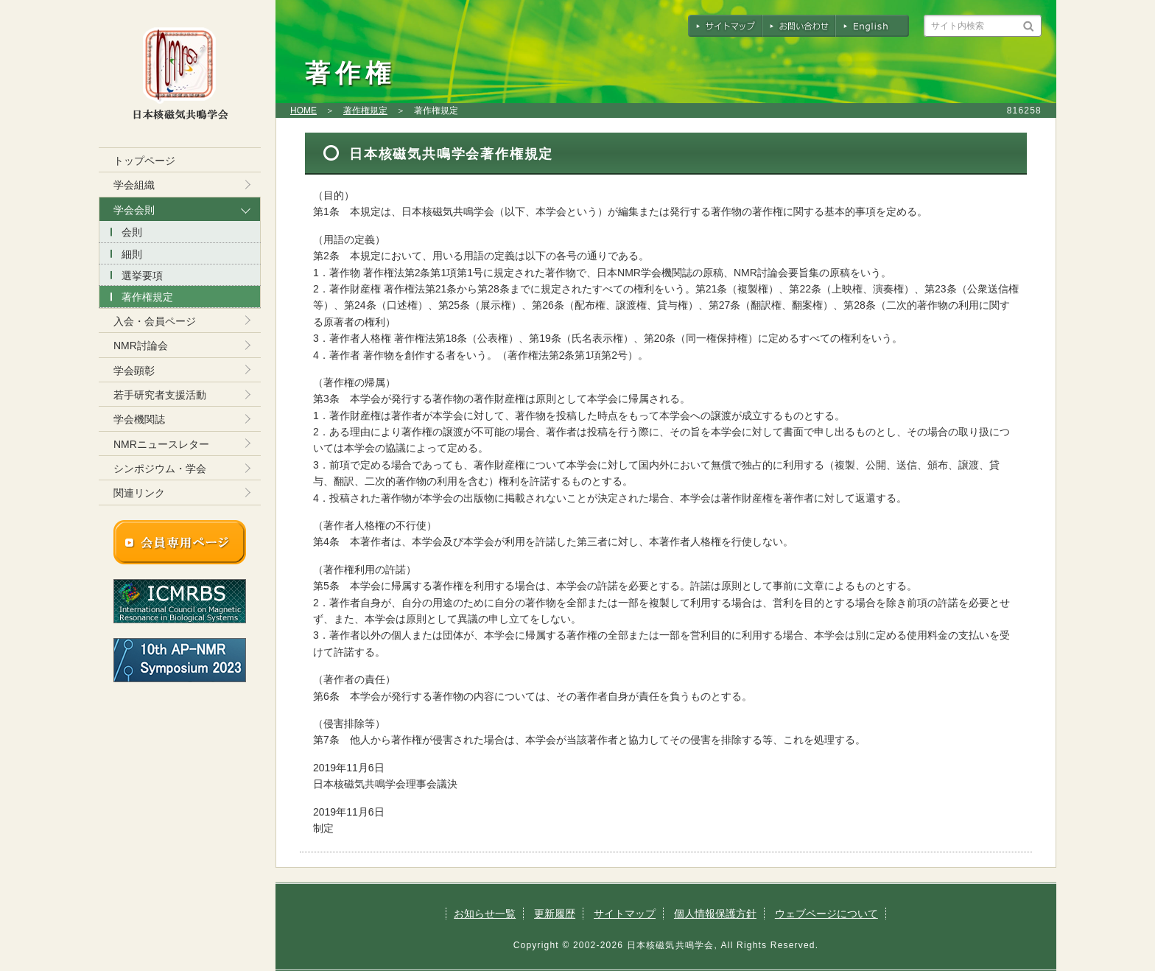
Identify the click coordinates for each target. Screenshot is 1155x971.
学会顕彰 (134, 370)
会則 (132, 232)
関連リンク (139, 493)
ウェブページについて (826, 913)
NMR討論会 (140, 345)
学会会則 (134, 210)
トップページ (144, 160)
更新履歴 (554, 913)
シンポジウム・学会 (159, 468)
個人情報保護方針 (715, 913)
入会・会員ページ (154, 321)
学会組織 (134, 185)
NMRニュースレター (161, 444)
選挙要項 (142, 275)
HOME (303, 110)
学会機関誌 (139, 419)
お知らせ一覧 (485, 913)
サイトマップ (625, 913)
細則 (132, 254)
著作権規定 (365, 110)
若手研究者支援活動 (159, 395)
